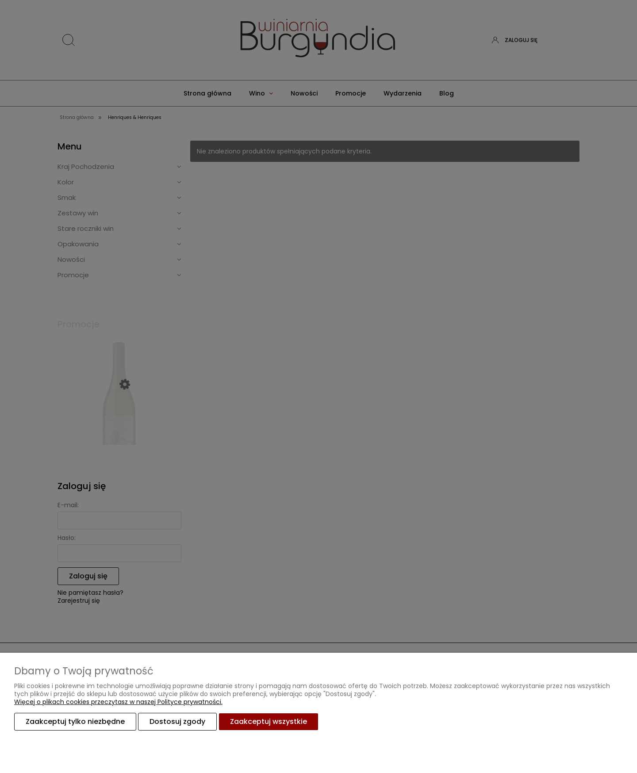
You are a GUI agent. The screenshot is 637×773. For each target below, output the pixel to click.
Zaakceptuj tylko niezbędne (75, 721)
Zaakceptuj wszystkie (268, 721)
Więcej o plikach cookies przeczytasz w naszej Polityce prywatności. (118, 701)
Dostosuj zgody (177, 721)
